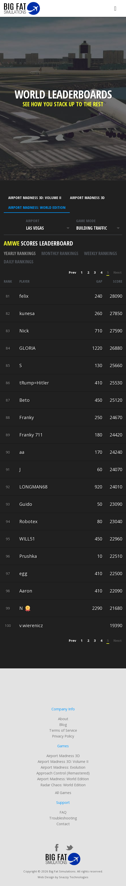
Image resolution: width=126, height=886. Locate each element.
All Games (63, 792)
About (63, 718)
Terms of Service (63, 730)
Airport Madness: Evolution (63, 767)
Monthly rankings (59, 253)
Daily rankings (18, 262)
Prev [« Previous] (72, 272)
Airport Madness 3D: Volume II (34, 197)
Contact (63, 823)
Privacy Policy (63, 736)
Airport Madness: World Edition (37, 207)
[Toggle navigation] (115, 8)
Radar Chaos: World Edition (63, 784)
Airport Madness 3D (87, 197)
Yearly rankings (20, 253)
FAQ (63, 812)
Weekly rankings (100, 253)
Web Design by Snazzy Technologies (63, 877)
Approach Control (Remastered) (63, 773)
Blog (63, 724)
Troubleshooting (63, 818)
